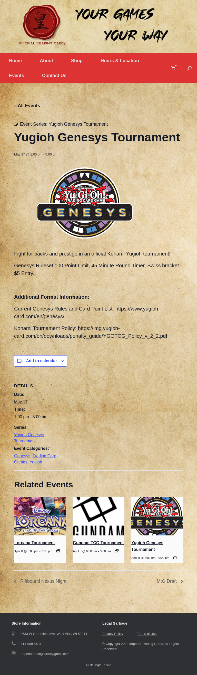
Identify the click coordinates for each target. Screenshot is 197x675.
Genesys (22, 456)
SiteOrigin (94, 665)
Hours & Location (120, 60)
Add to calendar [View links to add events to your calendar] (41, 361)
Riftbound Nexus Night (42, 581)
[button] (189, 68)
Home (15, 60)
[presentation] (40, 516)
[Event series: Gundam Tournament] (117, 550)
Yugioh (35, 462)
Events (16, 75)
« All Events (27, 105)
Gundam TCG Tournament (98, 543)
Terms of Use (147, 634)
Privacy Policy (112, 634)
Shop (77, 60)
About (46, 60)
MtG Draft (167, 581)
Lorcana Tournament (34, 543)
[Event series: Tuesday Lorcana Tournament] (58, 550)
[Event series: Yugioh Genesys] (175, 557)
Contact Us (54, 75)
